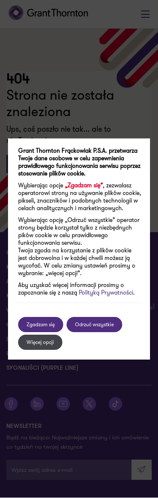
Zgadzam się (41, 324)
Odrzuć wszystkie (94, 324)
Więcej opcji (40, 342)
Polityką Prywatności (106, 292)
